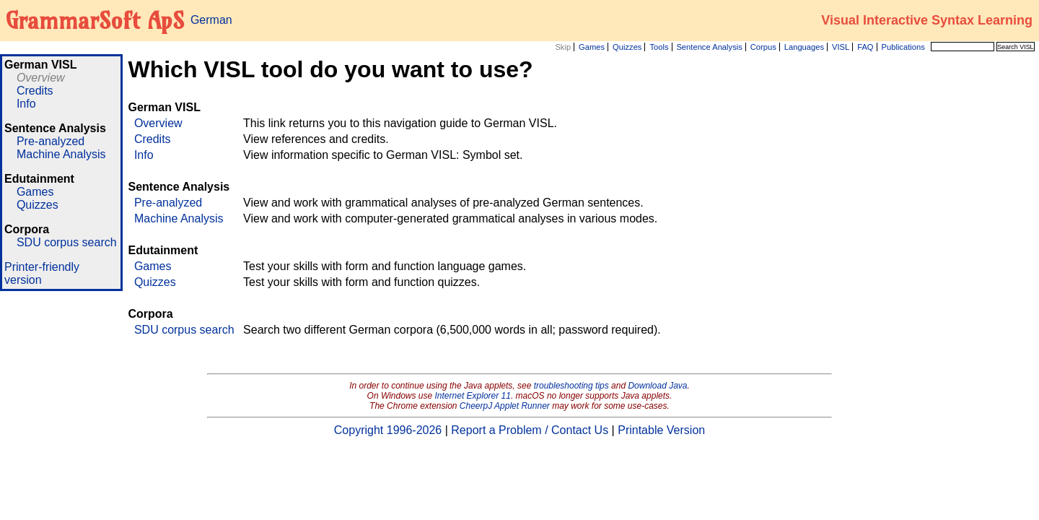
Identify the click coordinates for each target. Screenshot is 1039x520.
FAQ (865, 47)
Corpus (763, 47)
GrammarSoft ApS (95, 20)
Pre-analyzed (50, 141)
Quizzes (627, 47)
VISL (840, 47)
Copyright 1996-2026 (388, 430)
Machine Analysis (61, 154)
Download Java (657, 386)
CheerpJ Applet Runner (505, 406)
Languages (804, 47)
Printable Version (661, 430)
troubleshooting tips (571, 386)
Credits (35, 90)
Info (26, 104)
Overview (41, 78)
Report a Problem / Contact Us (529, 430)
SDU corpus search (67, 242)
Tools (658, 47)
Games (592, 47)
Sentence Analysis (709, 47)
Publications (902, 47)
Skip (563, 47)
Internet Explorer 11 (473, 396)
